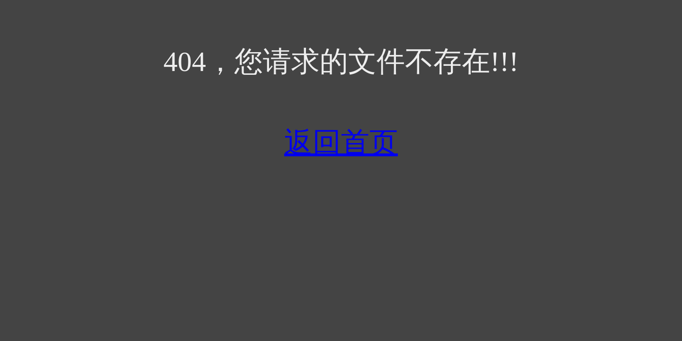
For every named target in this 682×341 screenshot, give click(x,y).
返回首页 (341, 142)
